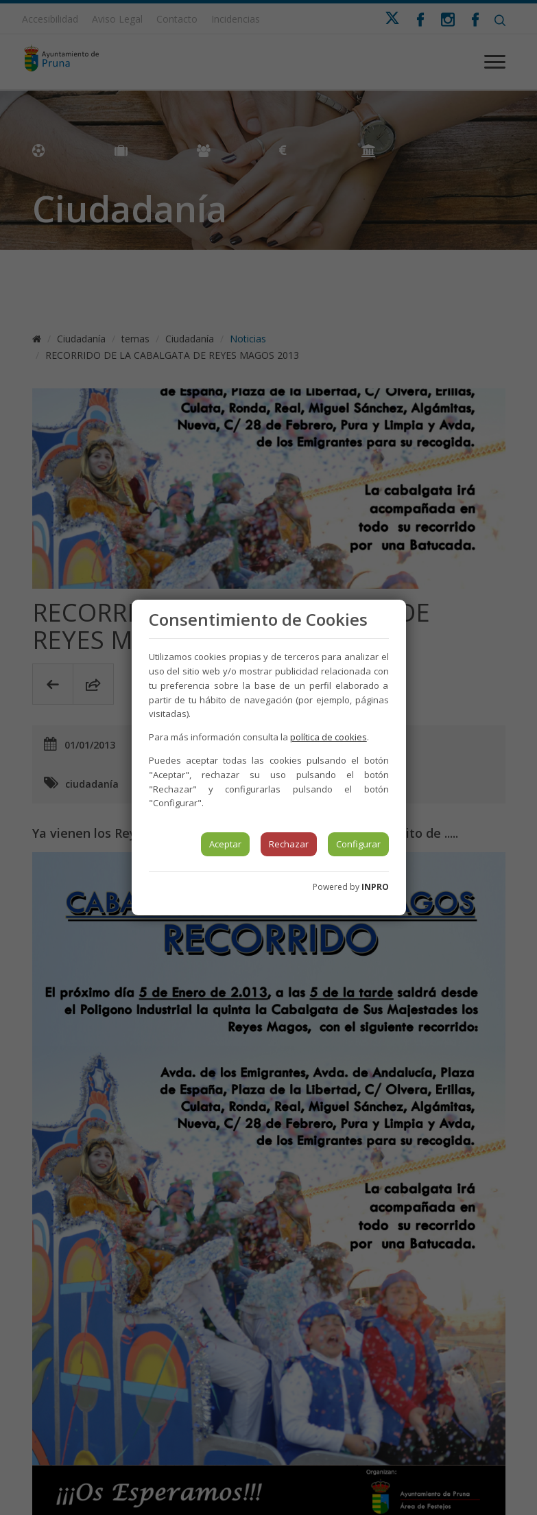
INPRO (375, 887)
